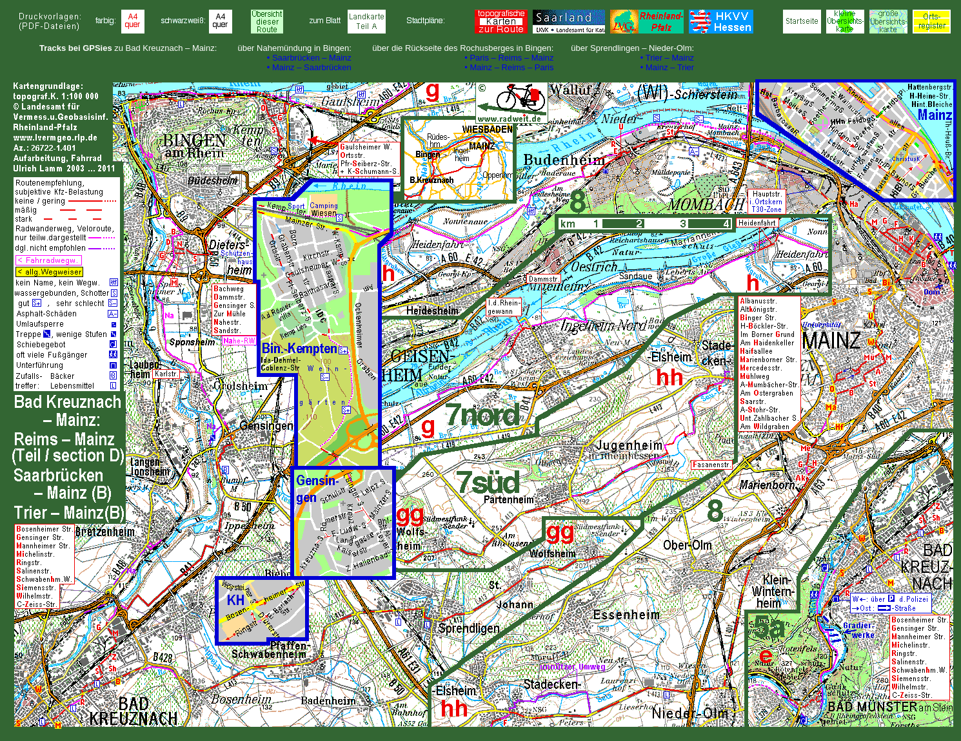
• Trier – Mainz (667, 58)
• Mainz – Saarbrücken (309, 67)
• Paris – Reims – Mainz (508, 58)
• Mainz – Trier (667, 67)
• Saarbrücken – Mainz (309, 58)
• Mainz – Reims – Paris (508, 67)
